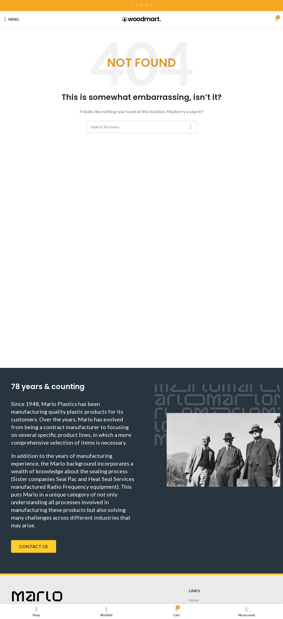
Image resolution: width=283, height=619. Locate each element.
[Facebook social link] (132, 5)
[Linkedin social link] (146, 5)
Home (194, 600)
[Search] (141, 127)
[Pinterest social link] (141, 5)
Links (194, 590)
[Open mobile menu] (11, 19)
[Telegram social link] (151, 5)
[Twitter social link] (136, 5)
